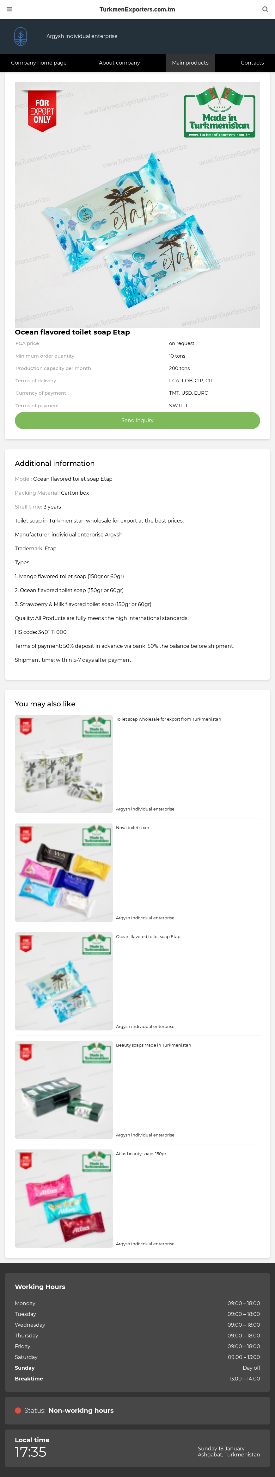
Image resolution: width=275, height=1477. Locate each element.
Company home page (39, 63)
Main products (190, 63)
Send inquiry (137, 420)
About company (119, 63)
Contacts (252, 63)
